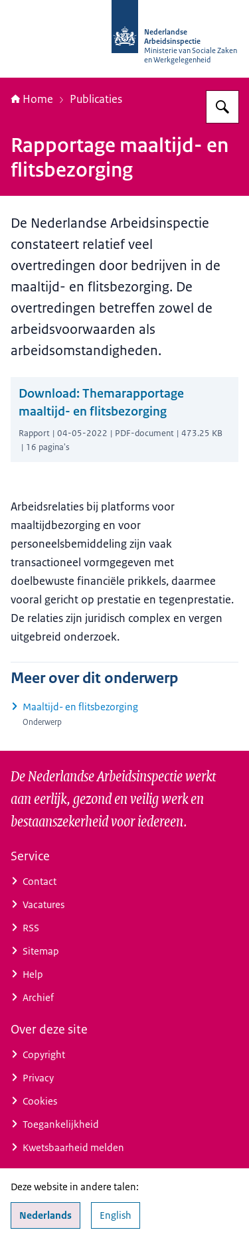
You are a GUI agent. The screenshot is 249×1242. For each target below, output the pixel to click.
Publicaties (96, 99)
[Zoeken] (222, 107)
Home (32, 99)
